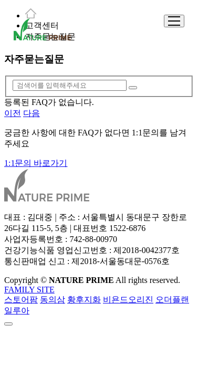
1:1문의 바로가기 (35, 163)
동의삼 (52, 299)
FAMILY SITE (29, 289)
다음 (31, 113)
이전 (12, 113)
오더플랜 (172, 299)
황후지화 (84, 299)
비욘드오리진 (128, 299)
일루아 (16, 310)
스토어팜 (21, 299)
